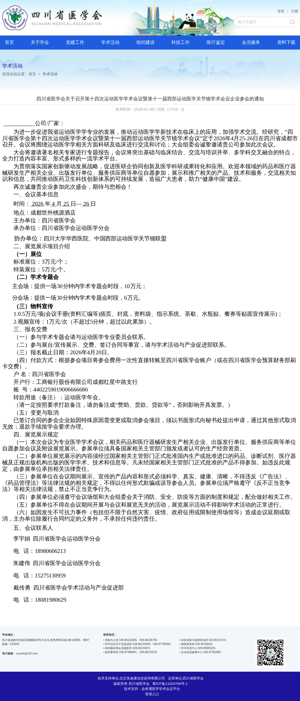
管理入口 (152, 694)
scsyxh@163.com (27, 653)
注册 (294, 11)
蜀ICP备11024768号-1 (170, 684)
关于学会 (40, 42)
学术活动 (110, 42)
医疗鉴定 (216, 42)
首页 (9, 42)
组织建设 (145, 42)
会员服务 (251, 42)
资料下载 (286, 42)
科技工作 (180, 42)
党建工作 (75, 42)
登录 (280, 11)
